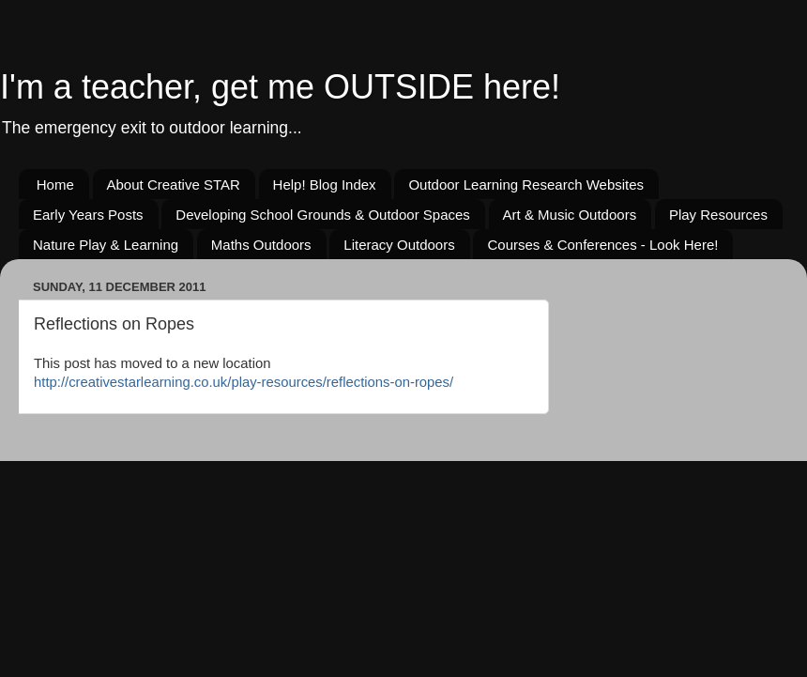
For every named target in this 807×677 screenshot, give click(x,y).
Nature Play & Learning (105, 245)
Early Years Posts (88, 215)
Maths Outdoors (261, 245)
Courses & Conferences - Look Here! (602, 245)
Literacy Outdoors (398, 245)
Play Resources (718, 215)
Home (55, 184)
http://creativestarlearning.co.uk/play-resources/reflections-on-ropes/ (243, 382)
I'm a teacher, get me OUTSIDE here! (280, 87)
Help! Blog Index (324, 184)
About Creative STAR (173, 184)
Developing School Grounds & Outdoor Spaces (322, 215)
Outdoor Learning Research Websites (526, 184)
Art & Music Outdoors (570, 215)
